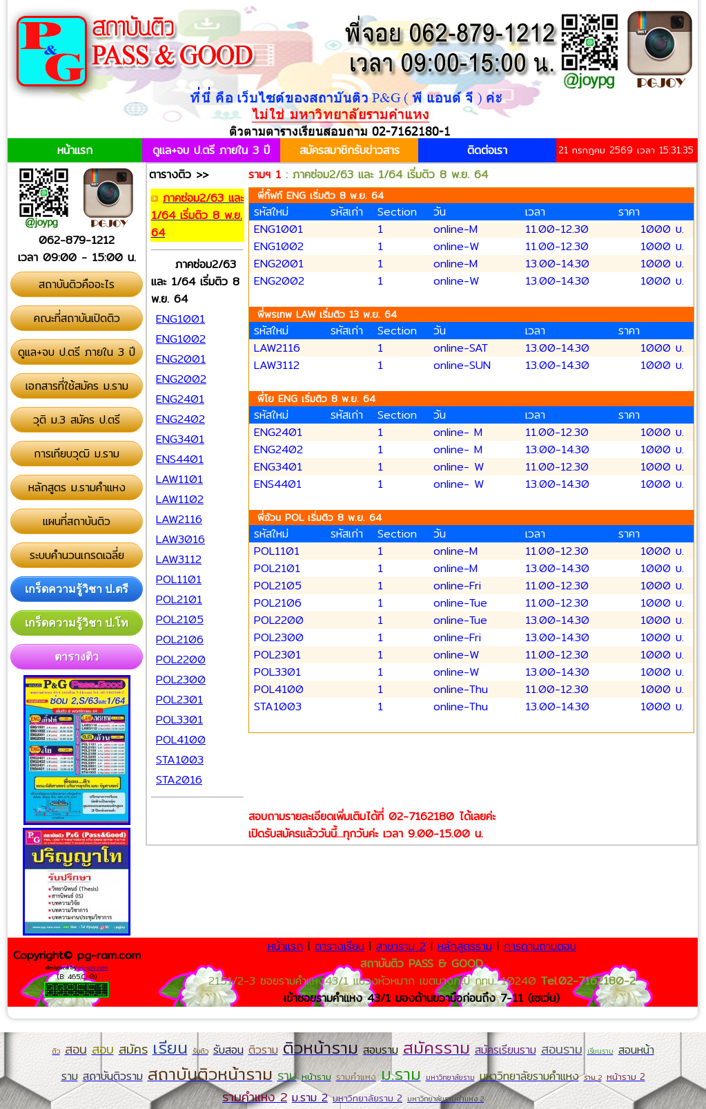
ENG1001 (278, 229)
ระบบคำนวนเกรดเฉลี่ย (77, 555)
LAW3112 (277, 365)
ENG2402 (278, 449)
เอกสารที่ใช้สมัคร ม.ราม (77, 386)
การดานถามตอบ (540, 946)
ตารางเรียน (339, 946)
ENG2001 (279, 263)
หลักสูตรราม (465, 946)
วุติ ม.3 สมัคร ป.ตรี (76, 419)
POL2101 (277, 568)
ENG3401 (278, 466)
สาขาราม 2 (401, 946)
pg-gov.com (93, 967)
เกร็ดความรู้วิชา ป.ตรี (76, 589)
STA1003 (278, 706)
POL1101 (277, 551)
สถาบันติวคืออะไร (77, 284)
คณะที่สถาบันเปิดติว (77, 318)
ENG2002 (279, 281)
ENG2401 (278, 432)
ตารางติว (77, 657)
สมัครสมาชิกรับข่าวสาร (350, 150)
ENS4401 (278, 484)
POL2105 (278, 585)
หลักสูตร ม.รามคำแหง (77, 487)
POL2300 (279, 637)
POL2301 (277, 654)
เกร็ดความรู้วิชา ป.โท (77, 623)
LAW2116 (277, 348)
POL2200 (279, 620)
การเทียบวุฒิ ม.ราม (76, 453)
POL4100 (279, 689)
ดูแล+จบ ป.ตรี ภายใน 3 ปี (211, 150)
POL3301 (277, 672)
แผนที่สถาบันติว (76, 521)
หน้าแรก (74, 150)
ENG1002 (279, 246)
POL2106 (278, 603)
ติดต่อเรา (487, 150)
